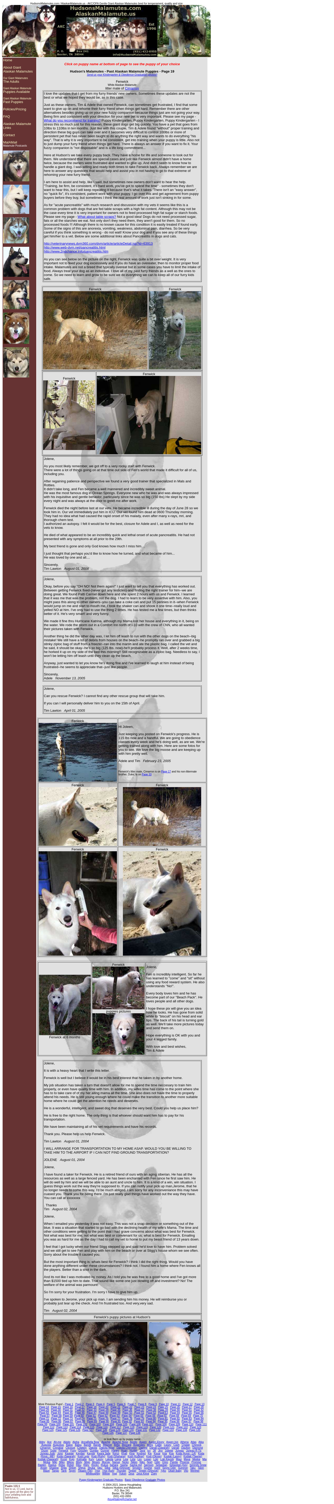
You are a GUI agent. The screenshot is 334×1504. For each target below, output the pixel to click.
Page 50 (127, 1412)
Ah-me (57, 1442)
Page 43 (44, 1412)
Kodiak (172, 1456)
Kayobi (91, 1453)
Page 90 (104, 1421)
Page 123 (195, 1427)
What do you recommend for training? (72, 120)
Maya (187, 1459)
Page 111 (201, 1424)
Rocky (95, 1465)
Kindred (141, 1453)
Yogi (114, 1473)
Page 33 (147, 774)
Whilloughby (93, 1473)
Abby (42, 1442)
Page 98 (198, 1421)
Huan (124, 1450)
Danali (160, 1447)
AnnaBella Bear (90, 1442)
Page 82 (175, 1418)
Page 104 (108, 1424)
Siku (99, 1467)
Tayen (72, 1470)
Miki (54, 1462)
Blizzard (126, 1444)
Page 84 (199, 1418)
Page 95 (163, 1421)
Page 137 (121, 1432)
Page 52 (151, 1412)
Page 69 (186, 1415)
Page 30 (56, 1410)
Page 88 (80, 1421)
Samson (148, 1465)
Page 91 (116, 1421)
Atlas (193, 1442)
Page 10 (164, 1404)
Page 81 (163, 1418)
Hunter (134, 1450)
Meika (46, 1462)
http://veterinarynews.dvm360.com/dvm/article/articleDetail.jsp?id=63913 (98, 243)
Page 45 (68, 1412)
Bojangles (139, 1444)
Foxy (73, 1450)
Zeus (131, 1473)
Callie (158, 1444)
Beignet (107, 1444)
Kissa (157, 1453)
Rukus (104, 1465)
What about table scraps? (96, 217)
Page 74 (80, 1418)
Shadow (54, 1467)
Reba (61, 1465)
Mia (204, 1459)
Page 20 (103, 1407)
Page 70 (198, 1415)
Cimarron (132, 88)
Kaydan (80, 1453)
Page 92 (127, 1421)
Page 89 (92, 1421)
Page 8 (142, 1404)
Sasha (124, 1465)
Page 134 (181, 1430)
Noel (149, 1462)
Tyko (163, 1470)
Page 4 (100, 1404)
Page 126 (74, 1430)
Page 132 (154, 1430)
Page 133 (168, 1430)
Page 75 (92, 1418)
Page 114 (75, 1427)
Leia (125, 1459)
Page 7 (132, 1404)
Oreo (165, 1462)
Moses (96, 1462)
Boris (150, 1444)
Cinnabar (58, 1447)
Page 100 (55, 1424)
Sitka (107, 1467)
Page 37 (139, 1410)
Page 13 (199, 1404)
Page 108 (161, 1424)
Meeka (196, 1459)
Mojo (87, 1462)
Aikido (66, 1442)
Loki (155, 1459)
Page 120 (155, 1427)
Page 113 (62, 1427)
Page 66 (150, 1415)
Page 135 (194, 1430)
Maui (179, 1459)
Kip (150, 1453)
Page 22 (127, 1407)
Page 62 (103, 1415)
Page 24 (151, 1407)
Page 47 (92, 1412)
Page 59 (68, 1415)
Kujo (71, 1459)
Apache (105, 1442)
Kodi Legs (83, 1456)
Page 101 (68, 1424)
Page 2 (79, 1404)
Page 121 (169, 1427)
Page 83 (187, 1418)
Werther (195, 1470)
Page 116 (102, 1427)
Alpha (76, 1442)
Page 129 (114, 1430)
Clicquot (70, 1447)
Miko (62, 1462)
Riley (86, 1465)
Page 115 (88, 1427)
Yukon (122, 1473)
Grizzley (83, 1450)
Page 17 (166, 771)
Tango (55, 1470)
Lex (140, 1459)
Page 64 (127, 1415)
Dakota (93, 1447)
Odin (157, 1462)
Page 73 (68, 1418)
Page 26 (175, 1407)
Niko (142, 1462)
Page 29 (44, 1410)
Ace (49, 1442)
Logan (147, 1459)
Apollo (133, 1442)
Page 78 (127, 1418)
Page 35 (115, 1410)
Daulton (185, 1447)
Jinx (160, 1450)
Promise (196, 1462)
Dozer (44, 1450)
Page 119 (142, 1427)
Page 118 (128, 1427)
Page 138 (134, 1432)
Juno (60, 1453)
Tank (64, 1470)
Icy (149, 1450)
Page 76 (103, 1418)
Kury (91, 1459)
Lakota (109, 1459)
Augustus (58, 1444)
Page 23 (139, 1407)
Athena (184, 1442)
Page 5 (111, 1404)
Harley (115, 1450)
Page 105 (121, 1424)
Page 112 (48, 1427)
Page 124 (47, 1430)
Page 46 (80, 1412)
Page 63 (115, 1415)
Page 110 (187, 1424)
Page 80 (151, 1418)
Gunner (104, 1450)
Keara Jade (103, 1453)
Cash (177, 1444)
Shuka (91, 1467)
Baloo (69, 1444)
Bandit (87, 1444)
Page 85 (44, 1421)
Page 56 (199, 1412)
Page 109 (174, 1424)
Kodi (98, 1456)
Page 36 (127, 1410)
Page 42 (199, 1410)
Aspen (143, 1442)
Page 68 (174, 1415)
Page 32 (80, 1410)
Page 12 (187, 1404)
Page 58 (57, 1415)
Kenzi (116, 1453)
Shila (64, 1467)
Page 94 (151, 1421)
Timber (132, 1470)
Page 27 (187, 1407)
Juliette (169, 1450)
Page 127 (88, 1430)
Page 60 (79, 1415)
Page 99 (42, 1424)
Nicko (125, 1462)
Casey (167, 1444)
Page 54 (175, 1412)
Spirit (157, 1467)
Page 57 (45, 1415)
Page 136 (108, 1432)
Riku (78, 1465)
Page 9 (152, 1404)
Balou (78, 1444)
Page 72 (56, 1418)
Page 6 (121, 1404)
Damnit (143, 1447)
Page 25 (163, 1407)
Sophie (148, 1467)
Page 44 (56, 1412)
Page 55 (187, 1412)
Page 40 (175, 1410)
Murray (106, 1462)
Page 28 (199, 1407)
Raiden (42, 1465)
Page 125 (61, 1430)
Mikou (70, 1462)
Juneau (179, 1450)
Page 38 (151, 1410)
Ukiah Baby (175, 1470)
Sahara (114, 1465)
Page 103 (95, 1424)
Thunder (121, 1470)
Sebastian (161, 1465)
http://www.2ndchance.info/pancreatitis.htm (76, 251)
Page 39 (163, 1410)
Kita (164, 1453)
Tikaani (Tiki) (85, 1470)
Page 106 (135, 1424)
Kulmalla (81, 1459)
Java (142, 1450)
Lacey (99, 1459)
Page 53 (163, 1412)
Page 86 (56, 1421)
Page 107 (147, 1424)
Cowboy (82, 1447)
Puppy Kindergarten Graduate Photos (101, 1479)
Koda (186, 1453)
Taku (192, 1467)
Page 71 (44, 1418)
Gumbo (94, 1450)
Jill (154, 1450)
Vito (186, 1470)
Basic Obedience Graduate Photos (145, 1479)
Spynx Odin (169, 1467)
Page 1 (69, 1404)
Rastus (52, 1465)
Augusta (46, 1444)
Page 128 (101, 1430)
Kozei (64, 1459)
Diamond (197, 1447)
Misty (79, 1462)
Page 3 (90, 1404)
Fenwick (63, 1450)
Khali (124, 1453)
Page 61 (91, 1415)
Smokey (137, 1467)
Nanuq (116, 1462)
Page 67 (162, 1415)
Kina (132, 1453)
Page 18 (92, 1407)
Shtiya (82, 1467)
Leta (132, 1459)
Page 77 (115, 1418)
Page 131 (141, 1430)
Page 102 (81, 1424)
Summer (183, 1467)
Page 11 (176, 1404)
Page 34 (103, 1410)
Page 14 (44, 1407)
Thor (97, 1470)
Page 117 (115, 1427)
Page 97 (186, 1421)
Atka (201, 1442)
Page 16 (68, 1407)
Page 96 (174, 1421)
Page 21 (115, 1407)
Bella (117, 1444)
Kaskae (69, 1453)
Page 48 (103, 1412)
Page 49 (115, 1412)
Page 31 (68, 1410)
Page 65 (138, 1415)
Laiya (118, 1459)
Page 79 (139, 1418)
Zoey (154, 1473)
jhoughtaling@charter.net (122, 1499)
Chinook (196, 1444)
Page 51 (139, 1412)
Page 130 (128, 1430)
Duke (53, 1450)
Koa (171, 1453)
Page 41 (187, 1410)
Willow (106, 1473)
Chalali (186, 1444)
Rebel (70, 1465)
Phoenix (184, 1462)
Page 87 (68, 1421)
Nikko (134, 1462)
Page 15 (56, 1407)
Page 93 (139, 1421)
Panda (174, 1462)
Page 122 (182, 1427)
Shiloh (72, 1467)
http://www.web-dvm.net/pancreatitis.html (74, 247)
